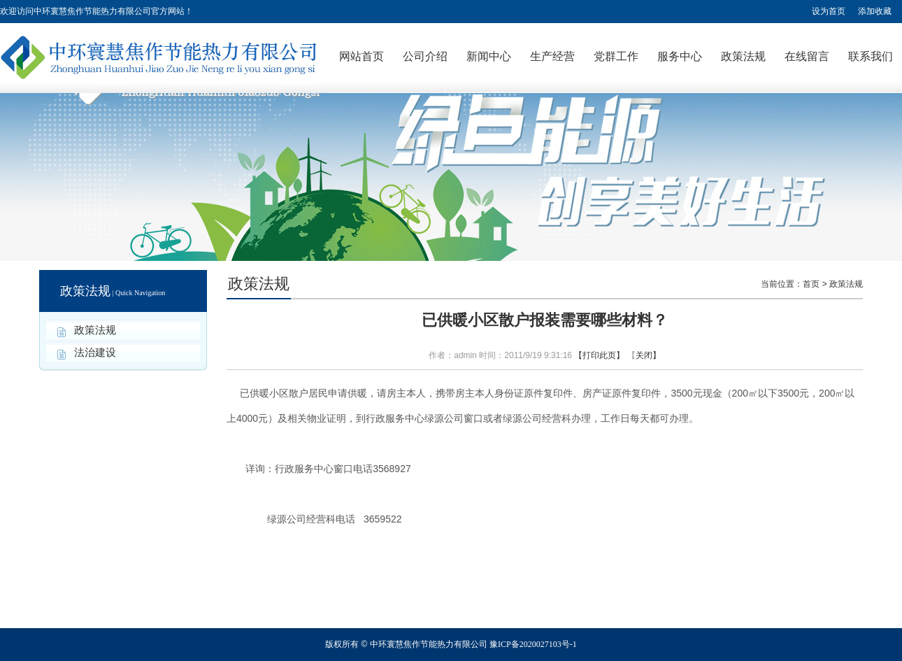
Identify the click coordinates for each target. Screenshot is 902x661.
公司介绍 (425, 56)
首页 (811, 284)
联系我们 (870, 56)
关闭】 (648, 355)
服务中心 (679, 56)
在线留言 (807, 56)
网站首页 (361, 56)
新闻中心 (488, 56)
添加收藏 (875, 11)
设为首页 (828, 11)
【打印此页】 (599, 355)
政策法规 (743, 56)
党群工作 (616, 56)
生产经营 (552, 56)
